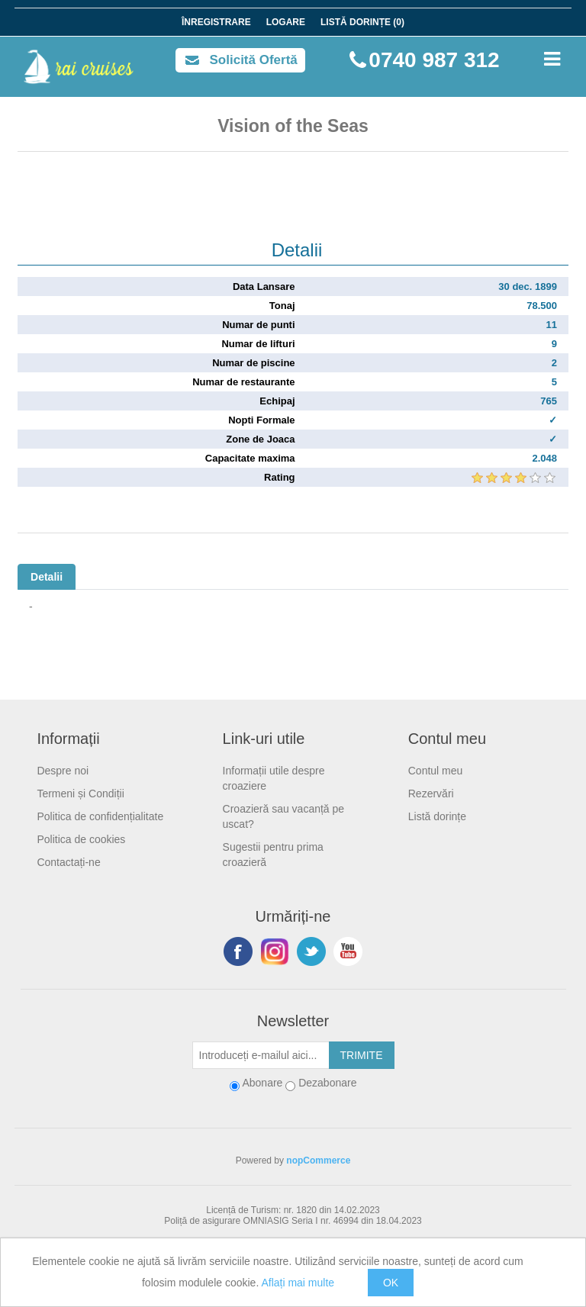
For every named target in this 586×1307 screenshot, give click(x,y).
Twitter (311, 951)
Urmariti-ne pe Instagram (274, 951)
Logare (285, 22)
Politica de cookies (81, 839)
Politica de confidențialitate (100, 816)
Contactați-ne (68, 862)
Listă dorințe (437, 816)
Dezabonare (327, 1083)
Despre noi (63, 771)
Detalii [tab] (47, 577)
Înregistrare (216, 22)
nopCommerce (318, 1160)
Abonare (262, 1083)
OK (390, 1282)
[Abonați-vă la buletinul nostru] (261, 1055)
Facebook (238, 951)
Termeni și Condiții (80, 793)
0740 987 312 (434, 60)
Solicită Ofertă (254, 60)
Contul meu (435, 771)
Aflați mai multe (297, 1282)
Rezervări (431, 793)
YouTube (347, 951)
